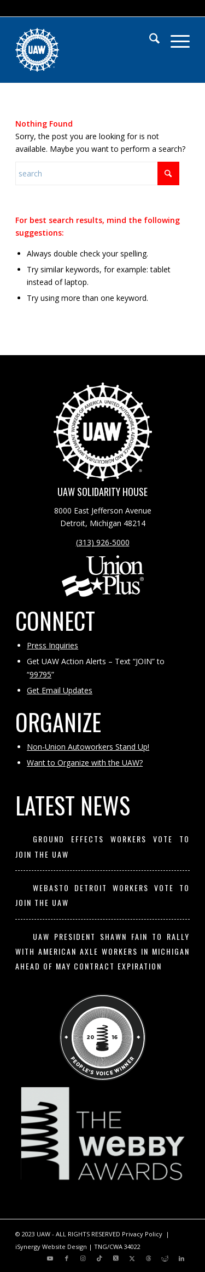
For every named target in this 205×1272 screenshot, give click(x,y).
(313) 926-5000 (103, 542)
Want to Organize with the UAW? (85, 762)
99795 (40, 674)
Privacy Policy (142, 1234)
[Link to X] (116, 1258)
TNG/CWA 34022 (117, 1246)
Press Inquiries (52, 645)
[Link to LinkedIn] (181, 1258)
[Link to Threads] (148, 1258)
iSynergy (27, 1246)
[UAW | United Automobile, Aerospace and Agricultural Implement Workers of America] (85, 50)
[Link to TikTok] (99, 1258)
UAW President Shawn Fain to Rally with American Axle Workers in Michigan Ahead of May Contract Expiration (102, 951)
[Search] (149, 39)
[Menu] (175, 39)
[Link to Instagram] (83, 1258)
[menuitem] (149, 39)
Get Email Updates (59, 690)
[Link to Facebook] (66, 1258)
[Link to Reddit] (165, 1258)
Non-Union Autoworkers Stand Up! (88, 746)
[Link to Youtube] (50, 1258)
